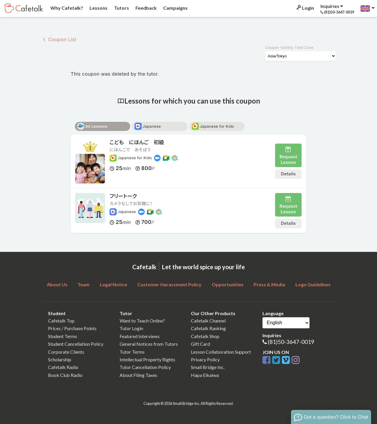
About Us (57, 284)
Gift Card (200, 344)
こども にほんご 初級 (137, 142)
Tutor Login (131, 328)
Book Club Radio (65, 375)
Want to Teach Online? (142, 320)
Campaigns (175, 8)
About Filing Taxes (138, 375)
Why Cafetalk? (66, 8)
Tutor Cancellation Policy (145, 367)
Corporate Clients (66, 352)
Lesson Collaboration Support (221, 352)
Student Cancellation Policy (75, 344)
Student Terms (62, 336)
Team (83, 284)
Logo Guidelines (312, 284)
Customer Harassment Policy (169, 284)
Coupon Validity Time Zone (289, 47)
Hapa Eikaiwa (205, 375)
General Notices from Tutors (149, 344)
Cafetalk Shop (205, 336)
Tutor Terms (132, 352)
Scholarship (59, 359)
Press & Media (269, 284)
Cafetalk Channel (208, 320)
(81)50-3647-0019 (291, 341)
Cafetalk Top (61, 320)
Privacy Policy (205, 359)
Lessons (98, 8)
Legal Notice (113, 284)
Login (304, 8)
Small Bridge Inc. (207, 367)
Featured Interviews (140, 336)
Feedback (146, 8)
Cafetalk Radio (63, 367)
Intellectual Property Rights (147, 359)
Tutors (121, 8)
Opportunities (228, 284)
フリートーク (123, 196)
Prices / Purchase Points (72, 328)
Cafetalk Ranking (208, 328)
